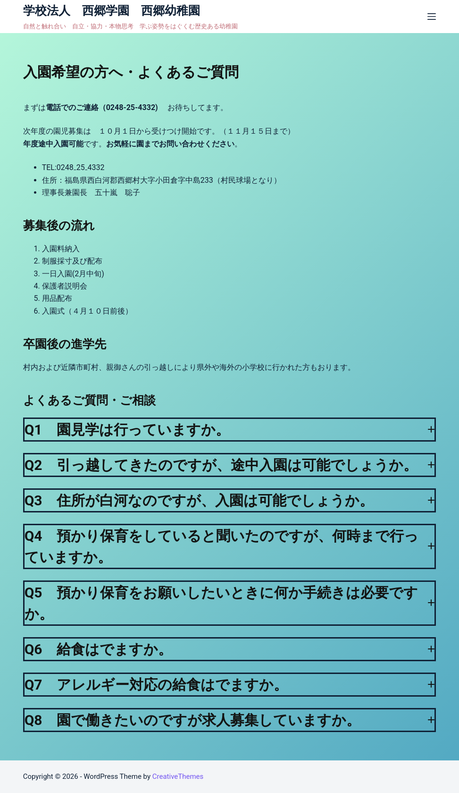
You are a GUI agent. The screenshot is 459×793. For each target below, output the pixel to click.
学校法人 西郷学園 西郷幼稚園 (117, 10)
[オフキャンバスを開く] (431, 16)
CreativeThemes (178, 776)
